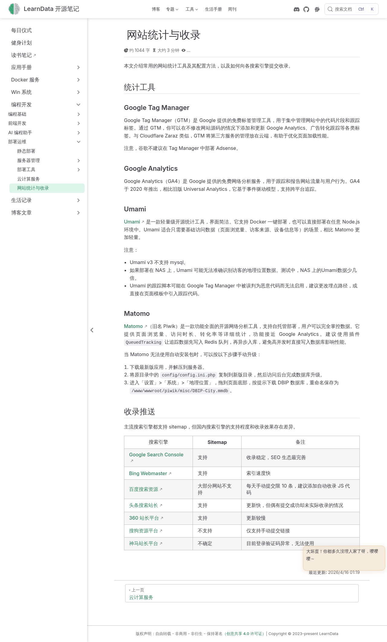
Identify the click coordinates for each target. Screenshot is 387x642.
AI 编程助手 (20, 132)
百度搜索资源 (143, 489)
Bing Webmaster (148, 473)
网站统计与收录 (30, 188)
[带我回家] (43, 9)
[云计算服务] (242, 593)
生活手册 (213, 9)
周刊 (232, 9)
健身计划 (18, 42)
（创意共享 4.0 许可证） (244, 633)
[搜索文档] (351, 9)
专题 (172, 10)
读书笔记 (18, 55)
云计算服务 (26, 179)
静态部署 (24, 151)
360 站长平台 (144, 518)
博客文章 (21, 213)
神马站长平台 (143, 543)
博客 (156, 9)
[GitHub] (306, 9)
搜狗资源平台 (143, 531)
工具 (191, 10)
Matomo (133, 326)
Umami (132, 222)
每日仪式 (18, 30)
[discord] (296, 9)
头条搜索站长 (143, 505)
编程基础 (17, 114)
